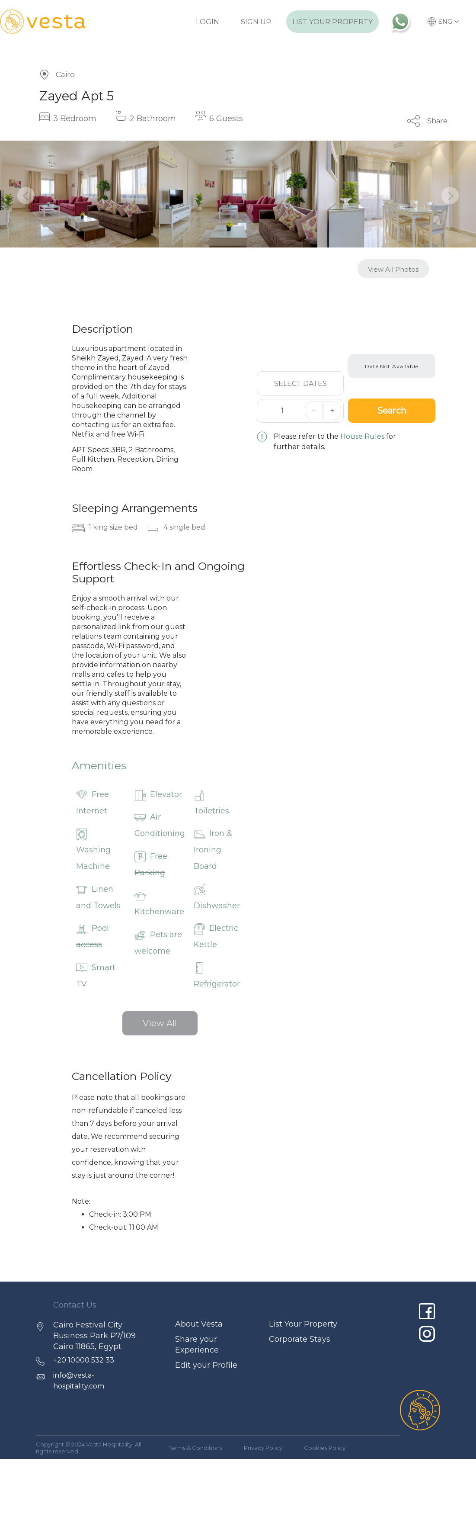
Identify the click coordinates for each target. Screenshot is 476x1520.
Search (391, 410)
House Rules (362, 436)
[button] (26, 195)
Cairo (65, 74)
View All (160, 1023)
